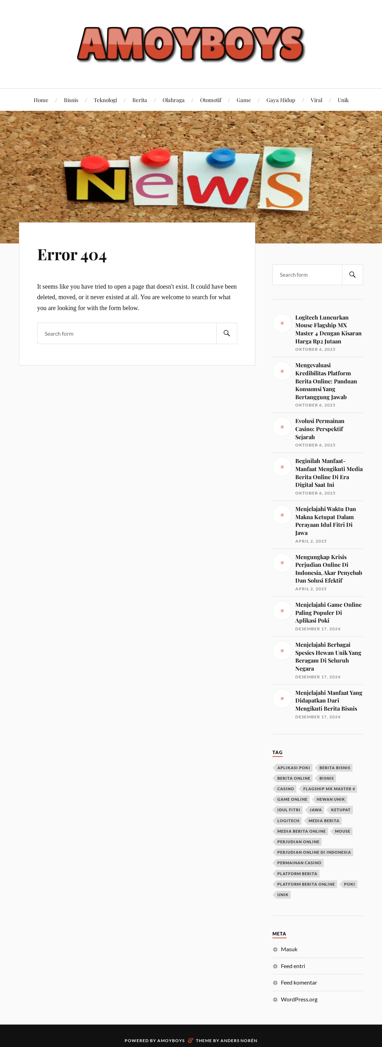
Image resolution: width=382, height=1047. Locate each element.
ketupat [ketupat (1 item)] (341, 809)
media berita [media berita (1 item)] (324, 820)
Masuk (289, 949)
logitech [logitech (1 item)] (288, 820)
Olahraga (174, 99)
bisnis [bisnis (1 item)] (327, 778)
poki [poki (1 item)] (349, 884)
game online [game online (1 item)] (292, 799)
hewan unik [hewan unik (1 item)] (331, 799)
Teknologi (105, 99)
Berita (139, 99)
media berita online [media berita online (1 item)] (301, 831)
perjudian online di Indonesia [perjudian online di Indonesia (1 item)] (314, 852)
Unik (343, 99)
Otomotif (210, 99)
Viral (316, 99)
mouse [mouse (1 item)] (342, 831)
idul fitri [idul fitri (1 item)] (289, 809)
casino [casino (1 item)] (285, 788)
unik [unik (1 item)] (283, 894)
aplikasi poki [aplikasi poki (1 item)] (293, 767)
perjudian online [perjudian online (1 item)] (298, 841)
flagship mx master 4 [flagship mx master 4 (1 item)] (329, 788)
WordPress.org (299, 999)
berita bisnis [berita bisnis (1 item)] (335, 767)
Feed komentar (299, 982)
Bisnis (71, 99)
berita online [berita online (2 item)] (293, 778)
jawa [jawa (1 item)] (316, 809)
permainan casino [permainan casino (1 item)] (299, 862)
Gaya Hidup (280, 99)
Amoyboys (171, 1040)
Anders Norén (238, 1040)
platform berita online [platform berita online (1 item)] (306, 884)
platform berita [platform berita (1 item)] (297, 873)
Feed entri (293, 965)
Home (41, 99)
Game (244, 99)
